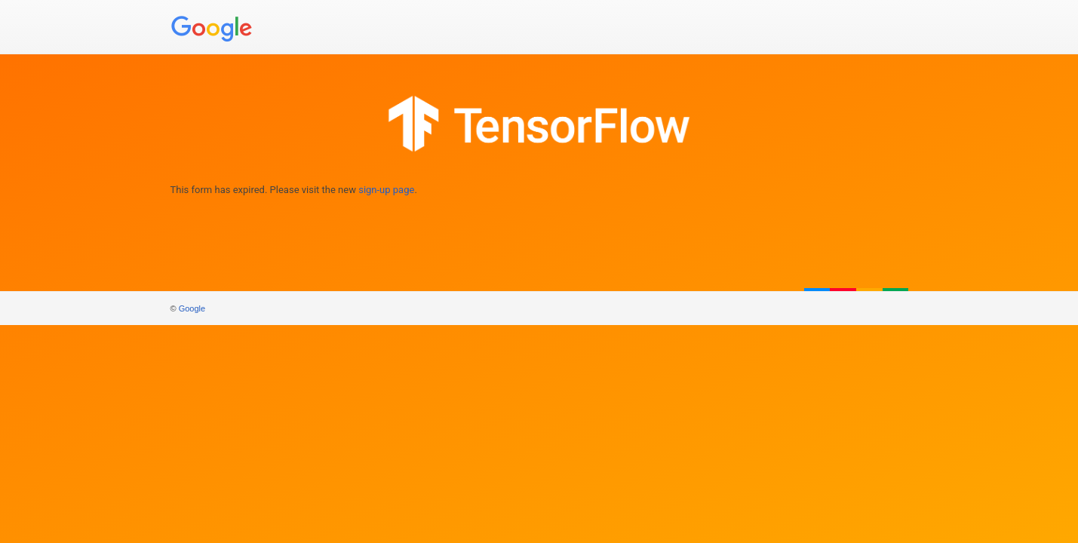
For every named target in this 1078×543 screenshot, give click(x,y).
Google (192, 308)
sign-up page (386, 189)
